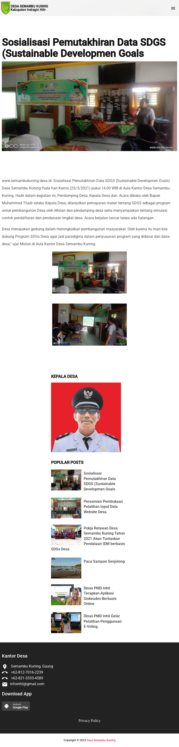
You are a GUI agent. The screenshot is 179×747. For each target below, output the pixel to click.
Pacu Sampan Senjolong (104, 561)
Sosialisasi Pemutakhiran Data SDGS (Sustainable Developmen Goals (83, 48)
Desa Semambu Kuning (101, 740)
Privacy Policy (89, 721)
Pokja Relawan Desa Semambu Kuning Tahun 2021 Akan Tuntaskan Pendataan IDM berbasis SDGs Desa (88, 538)
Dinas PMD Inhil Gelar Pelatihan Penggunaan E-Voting (103, 621)
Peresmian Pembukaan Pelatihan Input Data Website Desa (103, 506)
